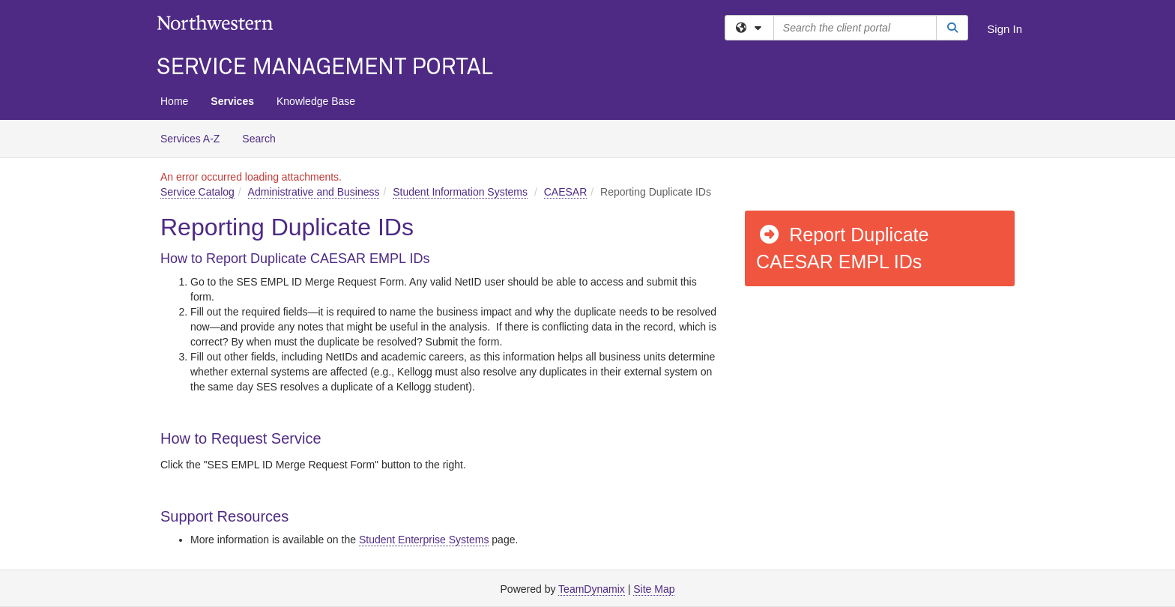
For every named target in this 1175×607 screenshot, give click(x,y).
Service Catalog (197, 192)
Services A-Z (190, 139)
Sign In (1004, 28)
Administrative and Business (314, 192)
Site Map (653, 589)
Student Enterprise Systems (424, 540)
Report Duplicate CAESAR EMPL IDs (842, 248)
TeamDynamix (591, 589)
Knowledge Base (316, 101)
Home (174, 101)
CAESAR (566, 192)
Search (264, 137)
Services (232, 101)
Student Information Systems (460, 192)
